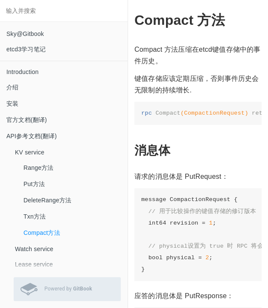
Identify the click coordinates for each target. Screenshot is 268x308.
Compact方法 (41, 232)
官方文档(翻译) (26, 119)
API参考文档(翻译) (31, 136)
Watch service (34, 249)
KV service (29, 152)
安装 (12, 103)
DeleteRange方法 (47, 200)
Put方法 (34, 184)
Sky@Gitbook (25, 33)
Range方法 (38, 167)
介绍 (12, 87)
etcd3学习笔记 (26, 49)
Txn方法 (34, 216)
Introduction (22, 71)
